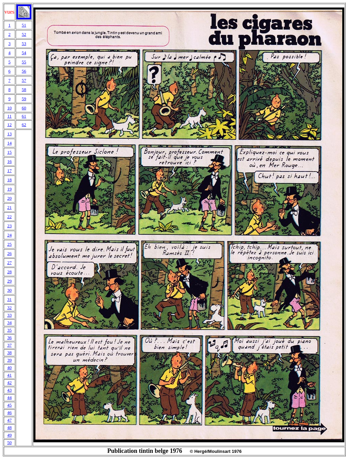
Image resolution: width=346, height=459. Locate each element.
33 (9, 315)
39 (9, 360)
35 (9, 330)
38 (9, 352)
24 (9, 235)
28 (9, 271)
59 (24, 98)
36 (9, 337)
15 (9, 152)
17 (9, 170)
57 (24, 80)
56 (24, 71)
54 (24, 52)
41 (9, 375)
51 (24, 25)
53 (24, 43)
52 (24, 34)
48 (9, 427)
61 (24, 116)
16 (9, 161)
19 (9, 189)
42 (9, 382)
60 (24, 107)
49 (9, 435)
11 (9, 116)
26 (9, 253)
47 (9, 420)
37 (9, 345)
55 (24, 61)
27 (9, 262)
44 (9, 397)
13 (9, 133)
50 (9, 442)
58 (24, 89)
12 (9, 124)
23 (9, 225)
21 (9, 207)
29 (9, 281)
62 (24, 124)
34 (9, 322)
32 (9, 307)
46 (9, 412)
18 (9, 179)
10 (9, 107)
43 (9, 390)
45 (9, 405)
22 (9, 216)
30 (9, 290)
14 (9, 143)
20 (9, 198)
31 (9, 299)
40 (9, 367)
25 (9, 244)
